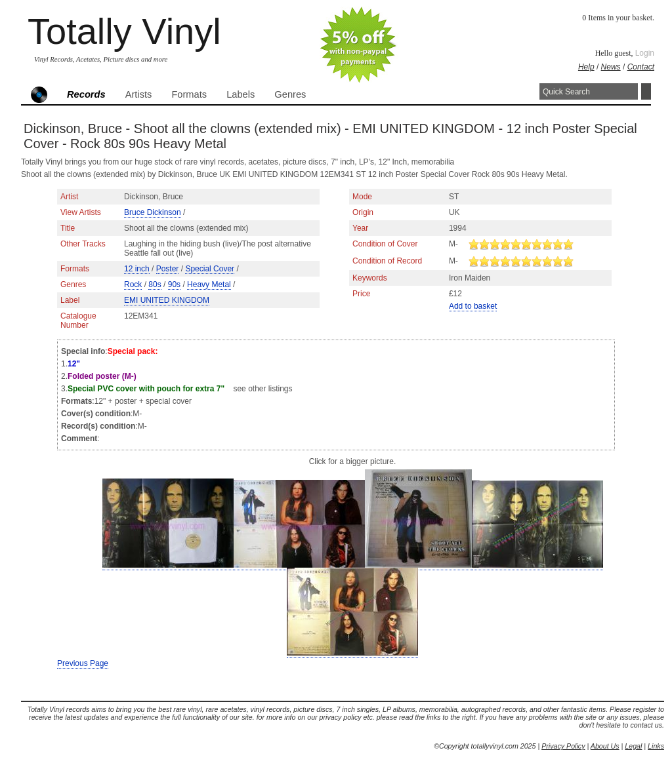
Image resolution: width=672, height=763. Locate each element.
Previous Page (82, 663)
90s (174, 284)
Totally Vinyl (124, 31)
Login (644, 53)
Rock (133, 284)
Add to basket (473, 306)
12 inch (137, 268)
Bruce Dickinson (152, 212)
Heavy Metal (209, 284)
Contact (640, 66)
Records (86, 94)
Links (656, 746)
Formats (189, 94)
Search (646, 91)
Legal (633, 746)
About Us (605, 746)
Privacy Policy (563, 746)
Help (586, 66)
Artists (138, 94)
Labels (240, 94)
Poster (167, 268)
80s (154, 284)
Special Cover (209, 268)
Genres (290, 94)
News (611, 66)
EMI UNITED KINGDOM (166, 300)
